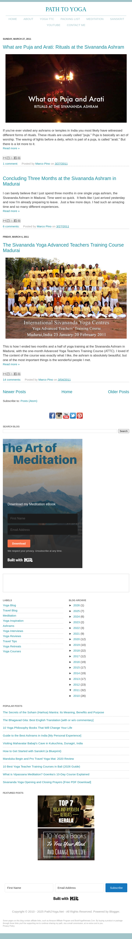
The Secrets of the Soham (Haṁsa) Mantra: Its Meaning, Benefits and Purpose (53, 712)
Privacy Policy (9, 926)
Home (13, 19)
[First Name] (43, 518)
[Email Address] (43, 530)
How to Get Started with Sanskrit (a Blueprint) (32, 751)
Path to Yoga (66, 9)
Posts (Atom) (29, 400)
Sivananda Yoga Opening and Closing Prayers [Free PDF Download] (47, 782)
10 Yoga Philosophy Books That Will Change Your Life (37, 727)
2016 (76, 662)
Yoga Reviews (12, 636)
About (28, 19)
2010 (76, 695)
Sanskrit (117, 19)
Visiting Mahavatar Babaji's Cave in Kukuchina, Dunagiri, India (43, 743)
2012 (76, 684)
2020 (76, 639)
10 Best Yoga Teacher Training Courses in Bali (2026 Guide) (41, 766)
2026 (76, 605)
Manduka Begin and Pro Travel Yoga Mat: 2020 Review (38, 758)
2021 (76, 633)
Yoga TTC (47, 19)
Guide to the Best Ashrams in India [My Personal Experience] (42, 735)
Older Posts (118, 392)
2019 (76, 644)
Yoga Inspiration (13, 620)
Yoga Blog (9, 605)
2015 (76, 667)
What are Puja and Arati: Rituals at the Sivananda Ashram (63, 47)
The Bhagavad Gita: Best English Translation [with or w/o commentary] (48, 720)
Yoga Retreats (12, 646)
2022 (76, 627)
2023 (76, 622)
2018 (76, 650)
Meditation (94, 19)
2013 (76, 678)
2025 (76, 611)
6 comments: (11, 226)
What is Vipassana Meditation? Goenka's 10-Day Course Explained (46, 774)
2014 (76, 673)
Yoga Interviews (13, 631)
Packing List (70, 19)
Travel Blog (10, 610)
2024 (76, 616)
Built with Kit (20, 559)
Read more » (11, 148)
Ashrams (8, 625)
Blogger (114, 911)
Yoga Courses (12, 651)
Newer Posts (14, 392)
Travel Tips (10, 641)
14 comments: (12, 379)
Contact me (76, 25)
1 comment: (11, 163)
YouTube (53, 25)
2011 (76, 690)
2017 (76, 656)
